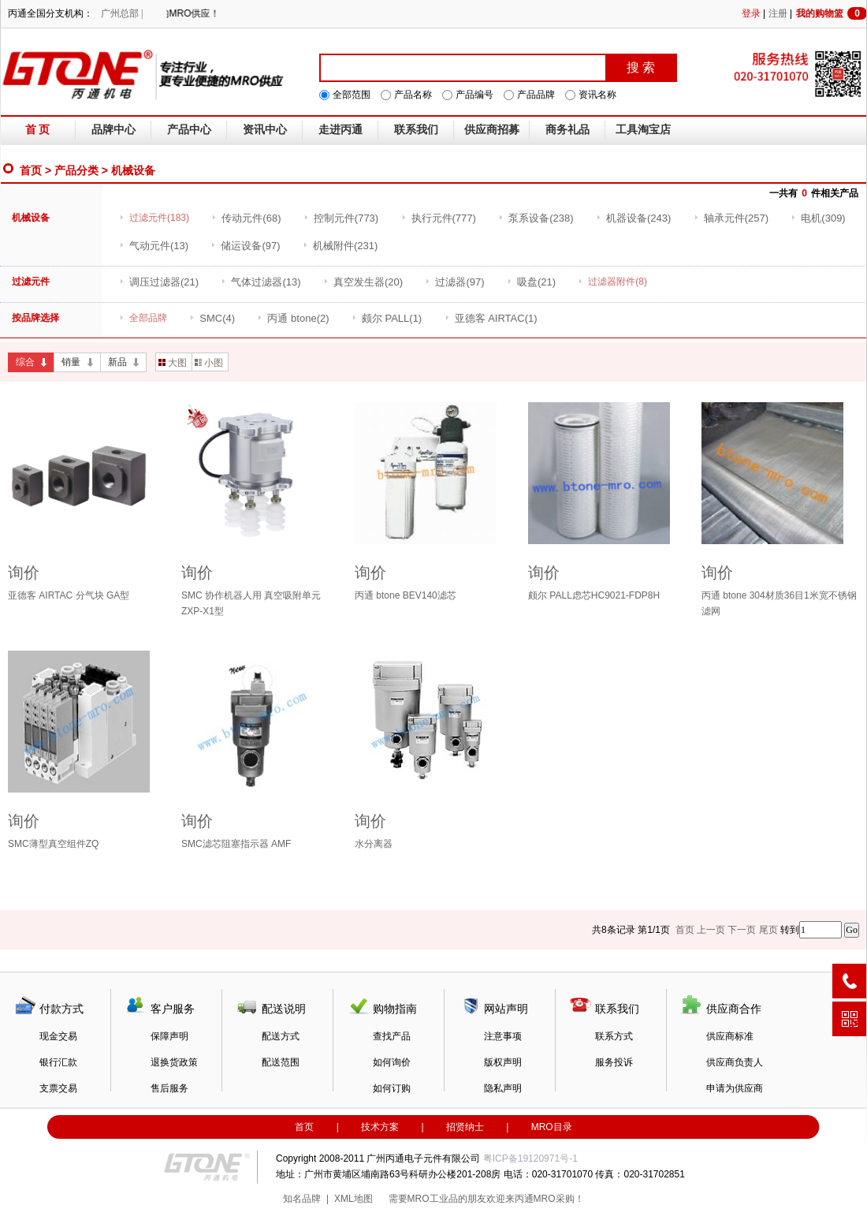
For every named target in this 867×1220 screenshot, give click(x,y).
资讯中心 (265, 130)
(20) (363, 282)
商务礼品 (567, 130)
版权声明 (503, 1062)
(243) (633, 218)
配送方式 (281, 1036)
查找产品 (392, 1036)
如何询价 (392, 1062)
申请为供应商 (734, 1088)
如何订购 (392, 1088)
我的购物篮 (831, 13)
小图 (209, 362)
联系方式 (614, 1036)
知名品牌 (302, 1198)
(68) (246, 218)
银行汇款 (58, 1062)
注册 (777, 13)
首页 (31, 170)
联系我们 (416, 130)
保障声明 (169, 1036)
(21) (159, 282)
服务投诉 (614, 1062)
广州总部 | (122, 13)
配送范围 (281, 1062)
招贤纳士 (465, 1126)
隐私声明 (503, 1088)
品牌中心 (113, 130)
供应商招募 (491, 130)
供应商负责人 (734, 1062)
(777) (438, 218)
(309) (818, 218)
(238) (535, 218)
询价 (23, 572)
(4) (212, 318)
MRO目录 (551, 1126)
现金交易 (58, 1036)
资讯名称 (597, 94)
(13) (153, 246)
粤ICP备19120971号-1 (530, 1158)
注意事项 (503, 1036)
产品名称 (413, 94)
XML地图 (353, 1198)
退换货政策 (174, 1062)
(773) (340, 218)
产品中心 (189, 130)
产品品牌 (536, 94)
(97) (245, 246)
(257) (731, 218)
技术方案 (380, 1126)
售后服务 (169, 1088)
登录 (751, 13)
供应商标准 (730, 1036)
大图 (172, 362)
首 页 (37, 130)
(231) (340, 246)
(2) (293, 318)
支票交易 (58, 1088)
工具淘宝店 (643, 130)
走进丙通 (340, 130)
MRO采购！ (559, 1198)
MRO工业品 (432, 1198)
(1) (387, 318)
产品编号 (474, 94)
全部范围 (351, 94)
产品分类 (76, 170)
